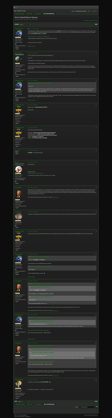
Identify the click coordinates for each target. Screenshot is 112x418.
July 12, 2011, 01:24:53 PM (32, 343)
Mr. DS (17, 162)
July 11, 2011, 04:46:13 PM (32, 53)
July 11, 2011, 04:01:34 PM (33, 28)
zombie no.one (19, 105)
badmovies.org (55, 197)
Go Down (16, 24)
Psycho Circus (19, 28)
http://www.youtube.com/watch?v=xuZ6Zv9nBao (38, 330)
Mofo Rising (18, 53)
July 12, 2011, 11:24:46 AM (32, 211)
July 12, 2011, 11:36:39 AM (32, 231)
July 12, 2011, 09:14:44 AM (32, 187)
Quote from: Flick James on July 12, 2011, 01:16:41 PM (41, 317)
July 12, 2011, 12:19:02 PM (32, 254)
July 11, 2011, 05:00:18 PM (32, 80)
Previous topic (87, 20)
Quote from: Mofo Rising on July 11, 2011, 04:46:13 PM (41, 83)
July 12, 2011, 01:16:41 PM (32, 280)
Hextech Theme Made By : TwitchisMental (22, 416)
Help (85, 415)
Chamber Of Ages (31, 46)
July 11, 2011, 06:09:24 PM (32, 127)
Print (96, 24)
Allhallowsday (19, 379)
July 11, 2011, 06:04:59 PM (32, 104)
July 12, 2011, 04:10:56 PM (32, 379)
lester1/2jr (18, 212)
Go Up (15, 401)
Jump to (76, 406)
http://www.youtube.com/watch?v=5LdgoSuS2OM (39, 36)
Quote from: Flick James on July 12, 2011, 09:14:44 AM (41, 266)
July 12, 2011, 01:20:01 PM (32, 314)
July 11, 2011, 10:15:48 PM (32, 162)
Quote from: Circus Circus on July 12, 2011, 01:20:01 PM (41, 345)
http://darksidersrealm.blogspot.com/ (35, 173)
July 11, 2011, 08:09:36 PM (32, 150)
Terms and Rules (90, 415)
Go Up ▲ (95, 415)
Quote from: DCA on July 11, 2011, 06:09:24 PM (39, 256)
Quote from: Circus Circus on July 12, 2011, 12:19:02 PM (41, 283)
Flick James (18, 187)
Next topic (94, 20)
